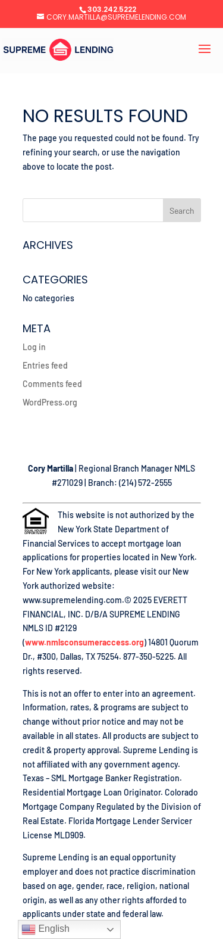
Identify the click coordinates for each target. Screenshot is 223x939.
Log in (34, 347)
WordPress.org (50, 402)
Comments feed (52, 384)
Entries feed (45, 365)
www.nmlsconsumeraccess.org (84, 642)
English (45, 929)
